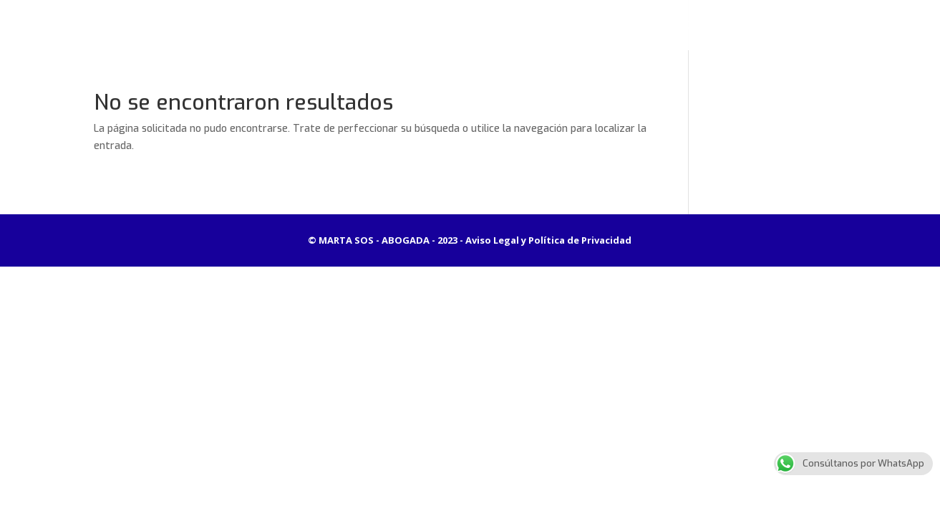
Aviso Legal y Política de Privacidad (548, 240)
